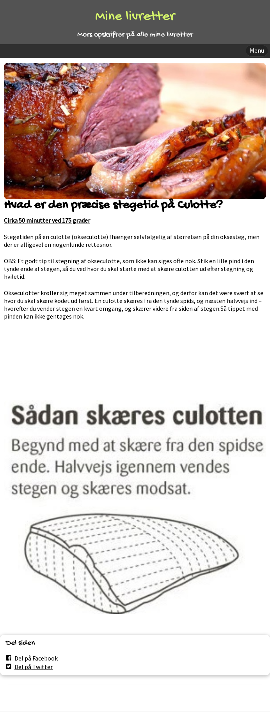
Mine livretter (135, 17)
